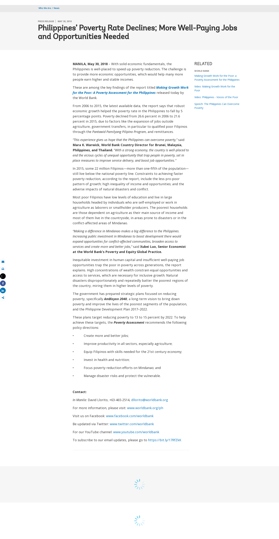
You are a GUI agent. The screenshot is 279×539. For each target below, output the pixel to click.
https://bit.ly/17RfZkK (164, 440)
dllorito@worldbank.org (149, 400)
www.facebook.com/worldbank (130, 416)
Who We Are (45, 8)
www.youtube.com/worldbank (136, 432)
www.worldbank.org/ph (145, 408)
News (56, 8)
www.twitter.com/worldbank (132, 424)
